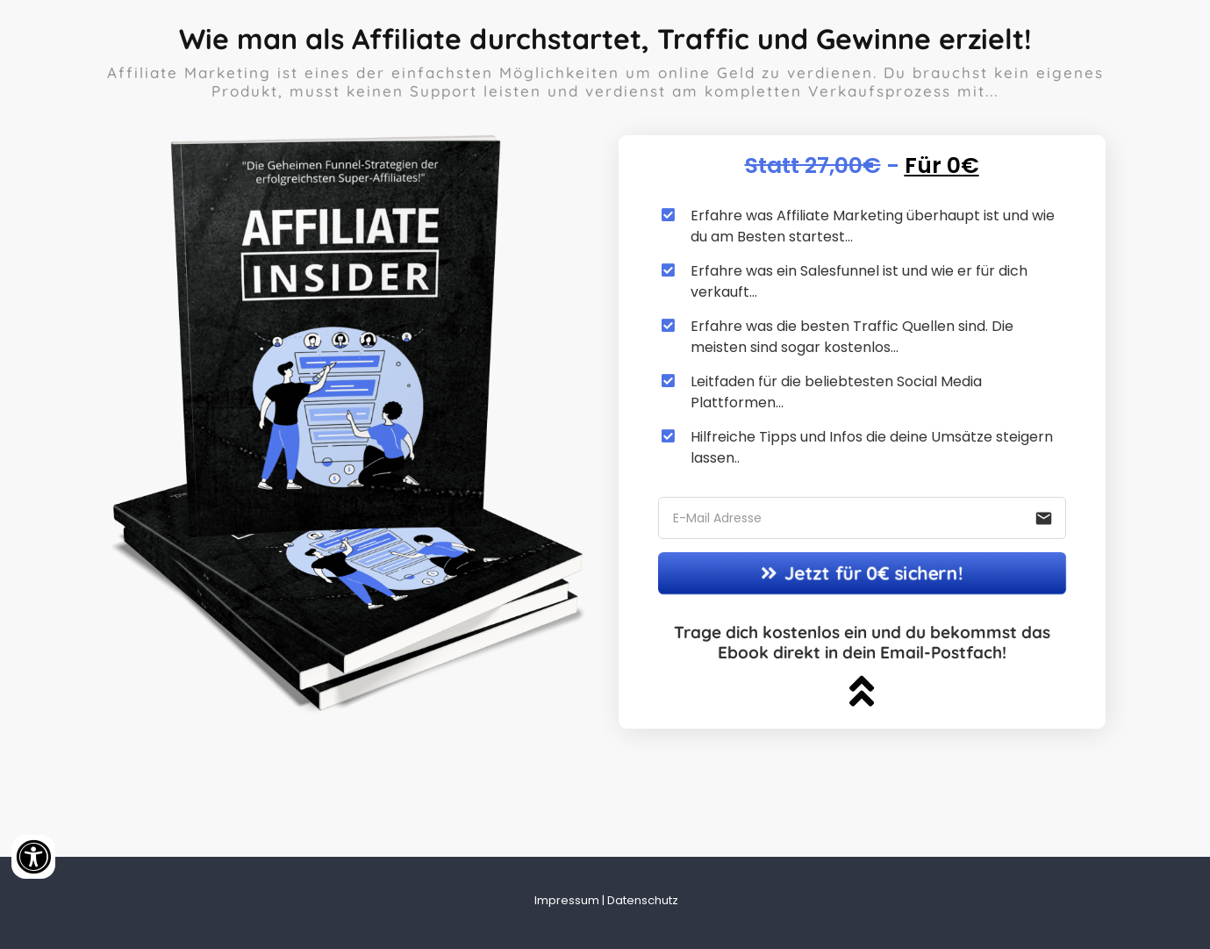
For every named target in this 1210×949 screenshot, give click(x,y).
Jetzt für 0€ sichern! (862, 572)
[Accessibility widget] (33, 857)
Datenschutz (642, 900)
